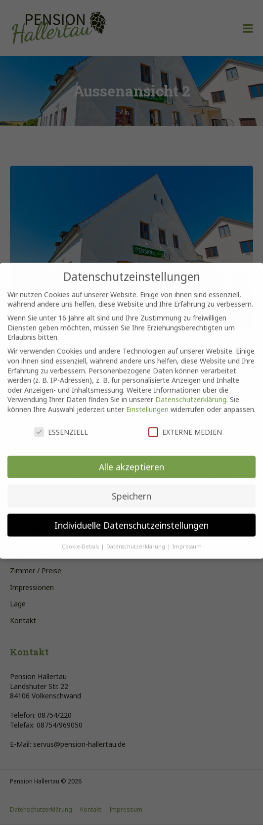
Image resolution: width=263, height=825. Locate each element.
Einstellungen (147, 402)
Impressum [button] (187, 539)
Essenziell (61, 424)
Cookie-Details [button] (81, 539)
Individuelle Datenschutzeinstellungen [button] (131, 518)
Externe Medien (185, 424)
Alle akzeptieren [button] (131, 459)
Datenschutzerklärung (190, 392)
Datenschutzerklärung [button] (136, 539)
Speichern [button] (131, 489)
